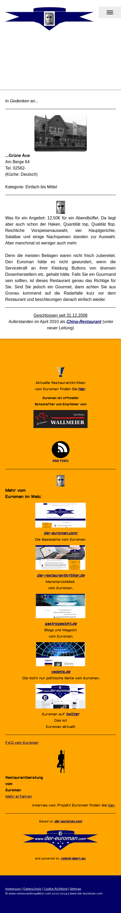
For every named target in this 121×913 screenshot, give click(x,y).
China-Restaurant (83, 321)
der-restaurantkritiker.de (60, 575)
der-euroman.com (68, 821)
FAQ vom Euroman (21, 743)
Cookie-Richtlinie (55, 889)
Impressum (13, 889)
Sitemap (75, 889)
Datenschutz (32, 889)
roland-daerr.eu (73, 858)
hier (81, 389)
